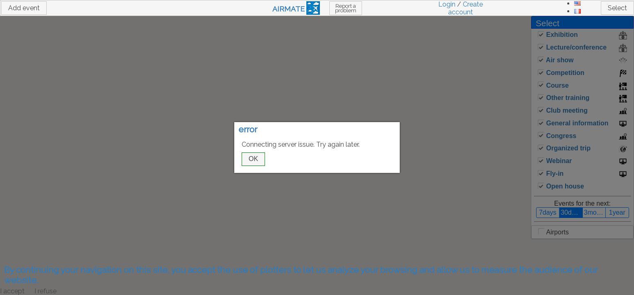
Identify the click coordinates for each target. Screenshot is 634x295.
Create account (465, 8)
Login (446, 4)
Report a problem (345, 8)
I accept (12, 291)
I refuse (45, 291)
